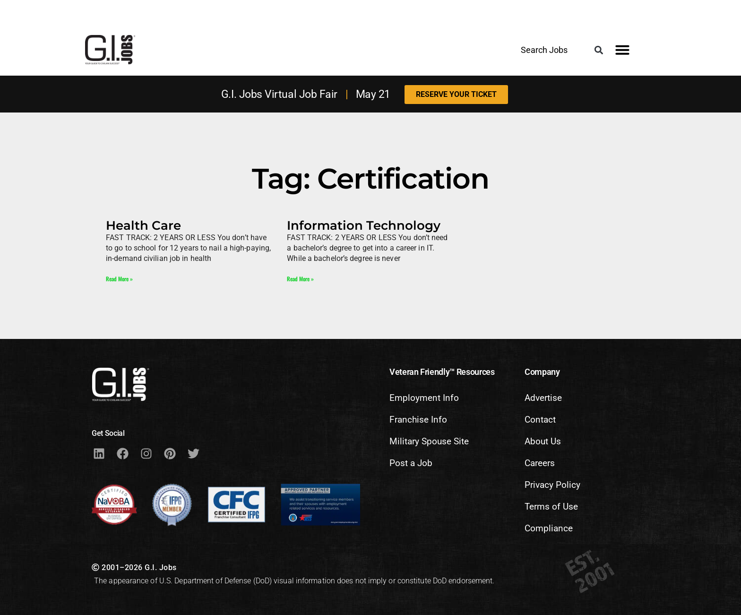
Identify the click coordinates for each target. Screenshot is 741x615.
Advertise (543, 397)
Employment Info (424, 397)
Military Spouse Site (429, 441)
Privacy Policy (552, 484)
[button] (598, 50)
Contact (540, 419)
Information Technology (363, 225)
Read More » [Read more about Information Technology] (300, 279)
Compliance (549, 528)
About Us (543, 441)
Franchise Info (418, 419)
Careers (540, 463)
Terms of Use (551, 506)
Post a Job (410, 463)
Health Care (143, 225)
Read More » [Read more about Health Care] (119, 279)
